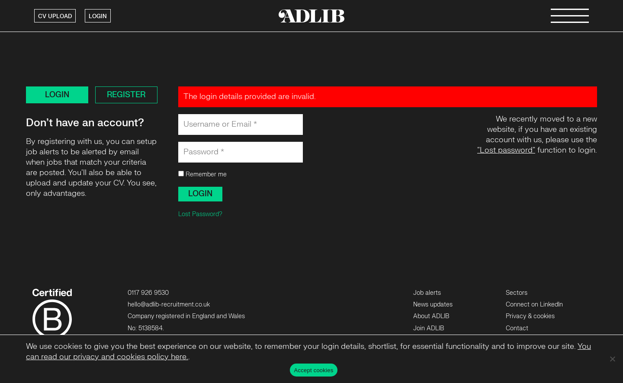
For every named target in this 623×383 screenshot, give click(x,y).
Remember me (202, 174)
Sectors (516, 293)
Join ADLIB (428, 328)
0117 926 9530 (148, 293)
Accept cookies (314, 370)
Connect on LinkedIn (534, 304)
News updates (433, 304)
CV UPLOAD (55, 16)
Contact (517, 328)
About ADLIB (431, 316)
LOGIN (98, 16)
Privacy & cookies (530, 316)
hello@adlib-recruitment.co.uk (169, 304)
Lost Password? (200, 214)
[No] (612, 358)
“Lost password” (506, 150)
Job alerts (427, 293)
